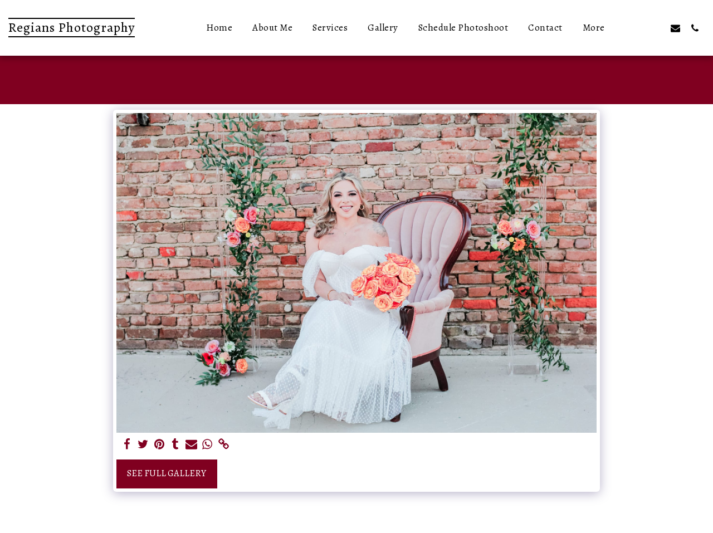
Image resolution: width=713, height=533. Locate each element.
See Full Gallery (166, 473)
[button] (636, 28)
